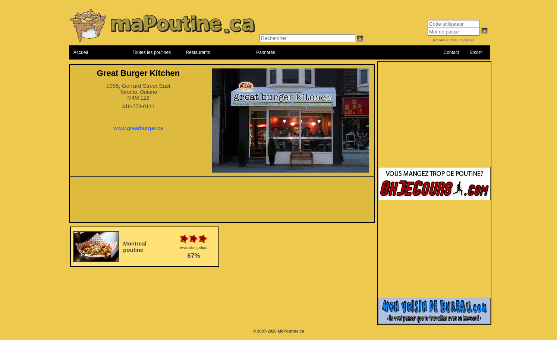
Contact (451, 52)
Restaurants (198, 52)
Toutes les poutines (152, 52)
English (476, 52)
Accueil (80, 52)
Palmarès (265, 52)
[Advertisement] (222, 201)
